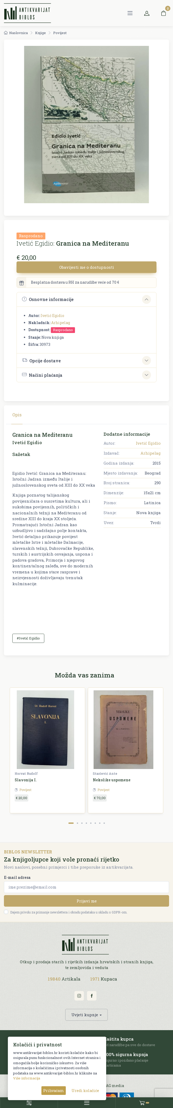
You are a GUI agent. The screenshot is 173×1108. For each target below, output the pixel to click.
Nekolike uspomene (112, 779)
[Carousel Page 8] (104, 823)
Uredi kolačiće (85, 1090)
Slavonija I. (26, 779)
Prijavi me (87, 900)
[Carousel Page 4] (86, 823)
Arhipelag (60, 322)
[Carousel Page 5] (90, 823)
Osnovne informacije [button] (48, 299)
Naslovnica (16, 32)
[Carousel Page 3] (82, 823)
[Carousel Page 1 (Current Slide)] (71, 823)
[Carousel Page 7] (99, 823)
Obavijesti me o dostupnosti (86, 267)
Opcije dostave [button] (41, 360)
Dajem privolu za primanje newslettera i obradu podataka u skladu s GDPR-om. (68, 912)
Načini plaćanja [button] (42, 375)
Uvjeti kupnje (84, 1014)
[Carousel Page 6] (95, 823)
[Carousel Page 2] (77, 823)
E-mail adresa (17, 877)
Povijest (60, 32)
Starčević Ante (105, 773)
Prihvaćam (53, 1090)
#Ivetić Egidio (28, 638)
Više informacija (26, 1078)
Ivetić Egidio (52, 315)
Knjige (40, 32)
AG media (115, 1085)
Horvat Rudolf (26, 773)
